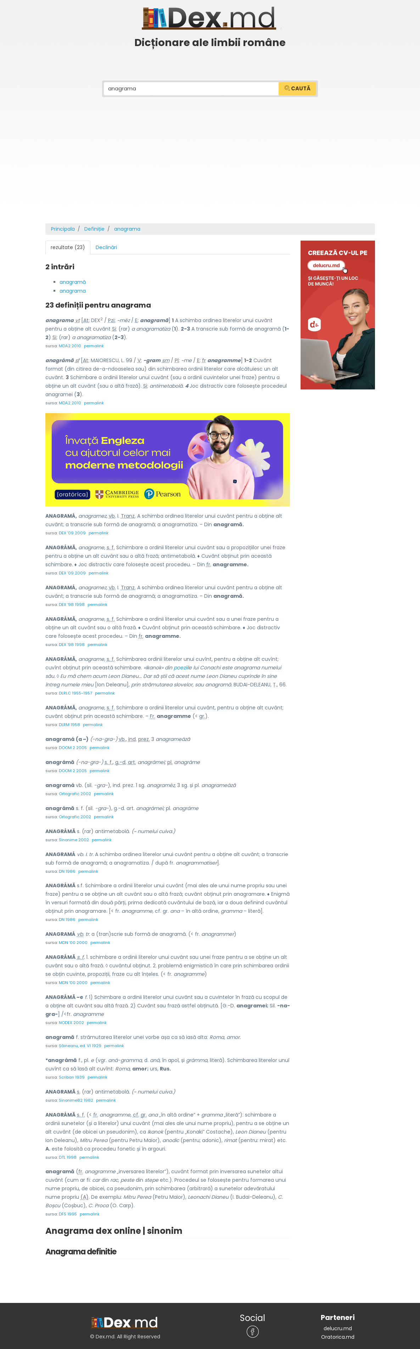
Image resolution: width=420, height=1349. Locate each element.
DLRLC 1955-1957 (75, 690)
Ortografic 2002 (75, 789)
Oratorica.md (337, 1328)
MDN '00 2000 (73, 937)
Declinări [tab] (106, 247)
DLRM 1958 (69, 721)
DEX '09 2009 (72, 531)
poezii (180, 664)
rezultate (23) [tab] (68, 247)
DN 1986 (67, 866)
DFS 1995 (68, 1206)
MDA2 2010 (70, 345)
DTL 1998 (68, 1149)
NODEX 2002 (71, 1016)
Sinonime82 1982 (76, 1093)
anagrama (73, 290)
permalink (94, 345)
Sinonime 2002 (74, 835)
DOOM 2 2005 (73, 744)
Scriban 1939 (72, 1070)
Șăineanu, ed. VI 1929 (80, 1039)
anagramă (73, 281)
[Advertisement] (210, 169)
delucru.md (338, 1319)
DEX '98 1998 (72, 602)
